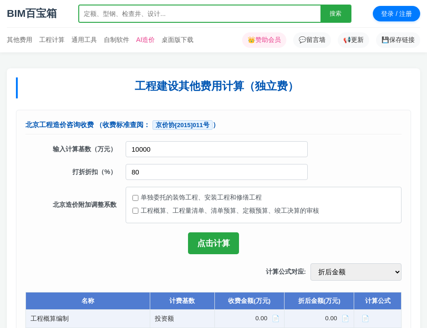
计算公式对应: (286, 271)
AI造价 (145, 39)
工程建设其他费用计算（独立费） (217, 86)
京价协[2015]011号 (182, 125)
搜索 (335, 13)
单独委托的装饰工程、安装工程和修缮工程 (201, 197)
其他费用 (19, 39)
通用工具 (84, 39)
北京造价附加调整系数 (85, 204)
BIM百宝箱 (32, 13)
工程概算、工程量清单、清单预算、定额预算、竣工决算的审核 (230, 210)
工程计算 (52, 39)
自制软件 (116, 39)
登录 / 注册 (396, 13)
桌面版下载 (177, 39)
